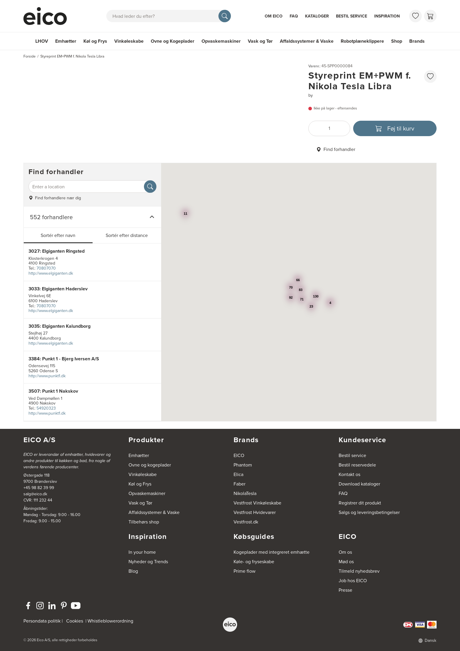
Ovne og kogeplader (150, 464)
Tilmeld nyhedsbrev (359, 571)
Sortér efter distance (127, 235)
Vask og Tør (260, 41)
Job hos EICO (353, 580)
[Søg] (224, 16)
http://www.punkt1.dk (47, 376)
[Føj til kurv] (395, 128)
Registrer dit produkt (360, 502)
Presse (345, 590)
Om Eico (274, 16)
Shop (396, 41)
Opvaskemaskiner (221, 41)
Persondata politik (42, 620)
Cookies (74, 620)
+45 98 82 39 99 (38, 488)
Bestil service (351, 16)
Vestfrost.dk (246, 521)
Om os (345, 552)
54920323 (46, 408)
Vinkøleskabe (129, 41)
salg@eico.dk (35, 494)
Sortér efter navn (58, 235)
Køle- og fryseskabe (254, 561)
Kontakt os (349, 474)
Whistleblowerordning (110, 620)
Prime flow (245, 571)
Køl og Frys (95, 41)
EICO (239, 455)
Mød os (346, 561)
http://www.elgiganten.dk (50, 273)
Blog (133, 571)
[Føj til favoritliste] (430, 76)
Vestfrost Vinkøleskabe (257, 502)
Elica (238, 474)
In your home (142, 552)
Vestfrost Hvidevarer (255, 512)
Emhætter (65, 41)
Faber (239, 483)
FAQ (294, 16)
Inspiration (387, 16)
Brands (417, 41)
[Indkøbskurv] (430, 16)
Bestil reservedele (357, 464)
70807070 (46, 268)
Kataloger (317, 16)
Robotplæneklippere (362, 41)
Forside (29, 56)
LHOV (41, 41)
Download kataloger (359, 483)
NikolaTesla (245, 493)
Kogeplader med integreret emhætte (272, 552)
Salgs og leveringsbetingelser (369, 512)
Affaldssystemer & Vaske (307, 41)
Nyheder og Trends (148, 561)
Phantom (243, 464)
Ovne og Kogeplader (172, 41)
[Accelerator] (47, 16)
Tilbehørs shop (144, 521)
